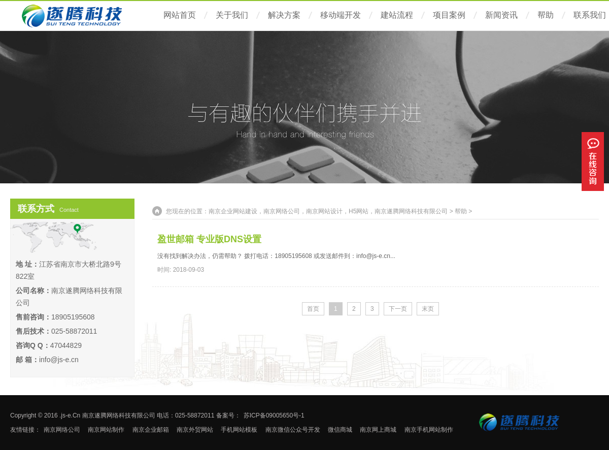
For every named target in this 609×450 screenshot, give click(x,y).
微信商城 (340, 429)
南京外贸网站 (195, 429)
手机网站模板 (239, 429)
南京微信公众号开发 (292, 429)
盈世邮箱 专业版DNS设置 (209, 239)
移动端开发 (340, 15)
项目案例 (449, 15)
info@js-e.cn (59, 360)
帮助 (545, 15)
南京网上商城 (378, 429)
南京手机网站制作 (428, 429)
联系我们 (589, 15)
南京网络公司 (62, 429)
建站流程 (397, 15)
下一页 (398, 308)
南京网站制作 (106, 429)
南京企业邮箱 (150, 429)
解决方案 (284, 15)
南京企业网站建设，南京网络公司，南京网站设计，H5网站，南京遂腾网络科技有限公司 (328, 211)
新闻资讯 (501, 15)
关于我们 (232, 15)
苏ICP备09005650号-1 (274, 415)
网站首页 (179, 15)
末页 (428, 308)
